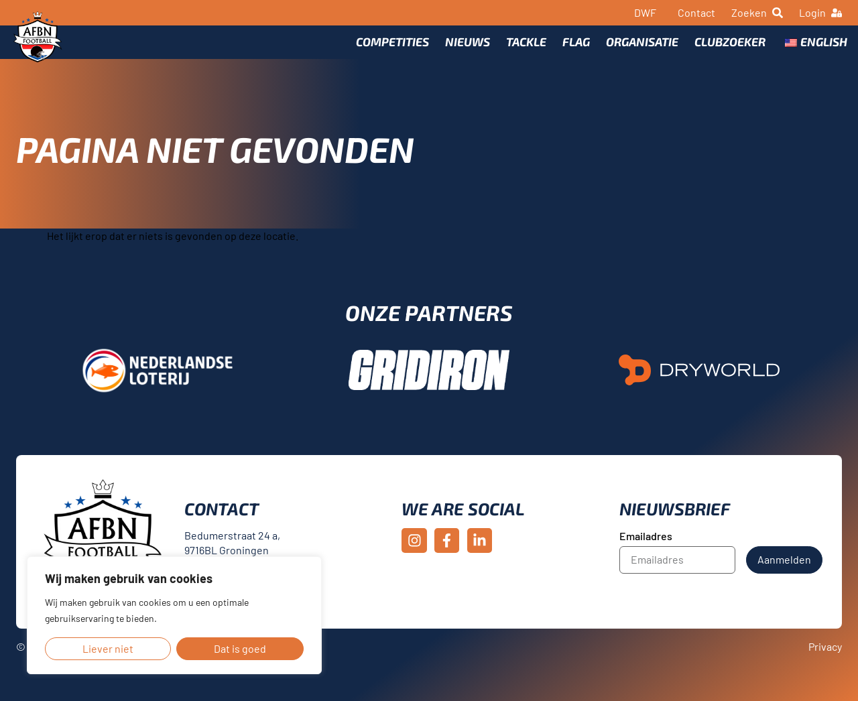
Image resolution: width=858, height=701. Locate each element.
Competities (387, 51)
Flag (571, 51)
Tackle (521, 51)
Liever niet (107, 648)
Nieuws (462, 51)
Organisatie (637, 51)
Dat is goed (240, 648)
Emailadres (645, 556)
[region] (174, 615)
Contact (696, 12)
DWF (645, 12)
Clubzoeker (724, 51)
